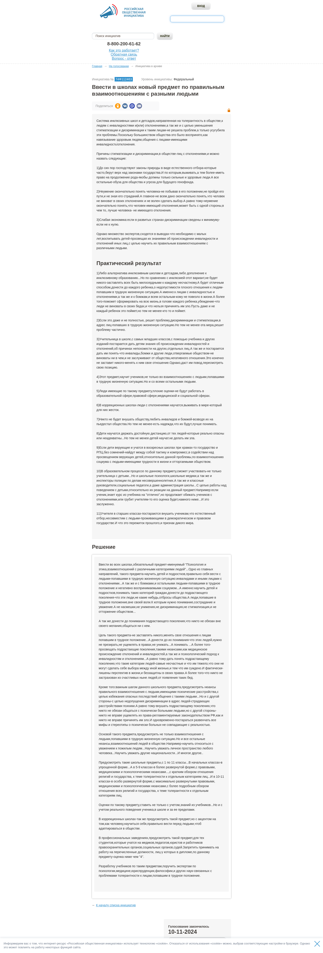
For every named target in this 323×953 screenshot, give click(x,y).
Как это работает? (124, 50)
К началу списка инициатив (116, 905)
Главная (97, 66)
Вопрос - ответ (124, 58)
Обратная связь (124, 54)
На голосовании (119, 66)
